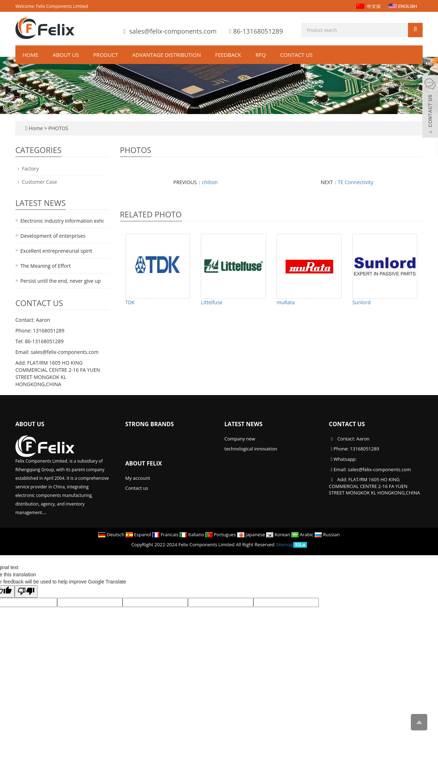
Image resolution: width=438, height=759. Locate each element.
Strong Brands (149, 424)
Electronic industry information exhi (62, 220)
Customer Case (39, 181)
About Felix (143, 463)
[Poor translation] (26, 591)
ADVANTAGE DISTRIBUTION (166, 54)
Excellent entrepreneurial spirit (56, 250)
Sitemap (285, 544)
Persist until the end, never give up (60, 280)
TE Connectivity (355, 182)
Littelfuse (211, 302)
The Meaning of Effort (45, 265)
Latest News (243, 424)
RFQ (260, 54)
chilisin (210, 182)
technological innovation (250, 448)
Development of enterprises (52, 235)
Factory (30, 168)
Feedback (228, 54)
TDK (130, 302)
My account (137, 478)
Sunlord (361, 302)
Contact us (296, 54)
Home (31, 54)
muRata (286, 302)
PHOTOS (58, 128)
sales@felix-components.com (172, 31)
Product (105, 54)
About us (66, 54)
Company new (239, 438)
